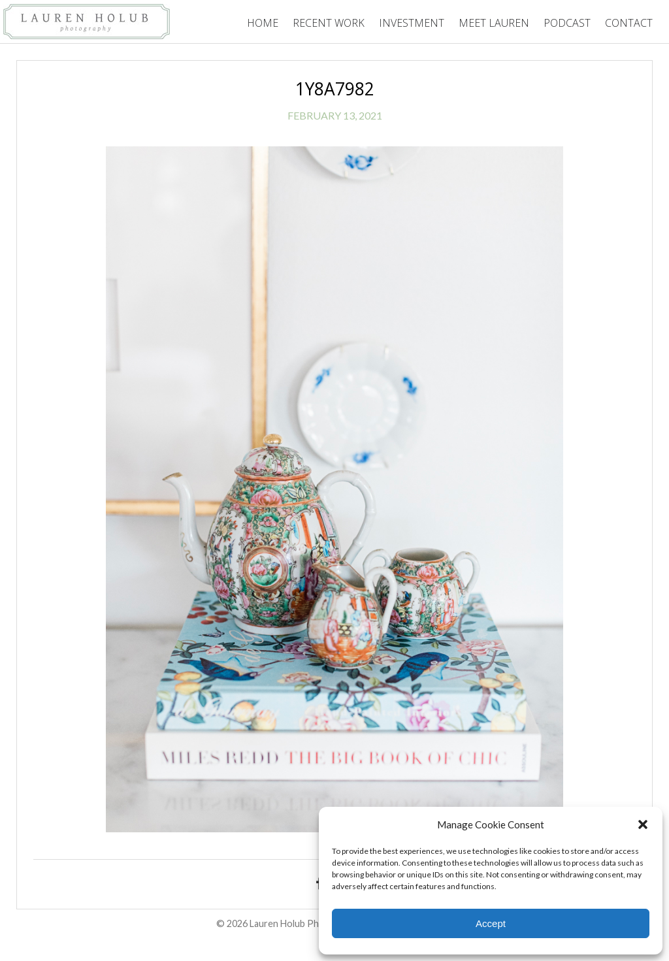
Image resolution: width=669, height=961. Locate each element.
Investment (411, 23)
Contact (629, 23)
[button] (642, 824)
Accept (491, 923)
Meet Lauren (494, 23)
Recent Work (329, 23)
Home (262, 23)
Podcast (567, 23)
